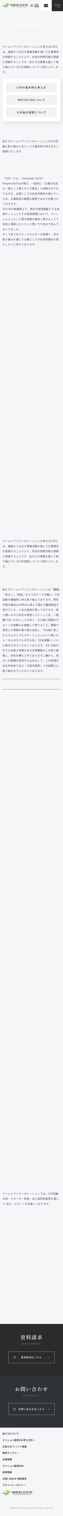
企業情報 (7, 1459)
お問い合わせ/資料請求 (15, 1479)
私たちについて (11, 1433)
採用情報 (7, 1472)
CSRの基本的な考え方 (31, 87)
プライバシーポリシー (14, 1485)
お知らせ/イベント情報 (15, 1446)
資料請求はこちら (31, 1357)
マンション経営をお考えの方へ (19, 1440)
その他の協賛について (31, 112)
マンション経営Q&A (13, 1466)
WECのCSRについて (31, 100)
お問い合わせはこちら (31, 1409)
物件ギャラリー (11, 1453)
